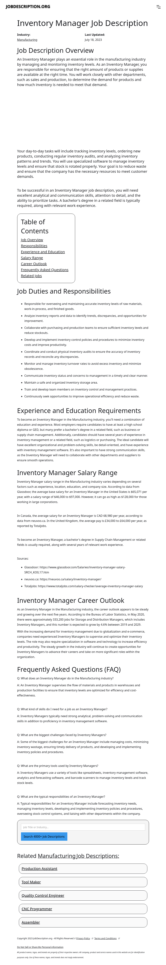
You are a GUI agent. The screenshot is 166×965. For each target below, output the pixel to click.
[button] (159, 7)
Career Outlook (34, 263)
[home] (28, 7)
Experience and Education (43, 251)
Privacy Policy (83, 938)
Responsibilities (34, 245)
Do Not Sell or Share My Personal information (40, 947)
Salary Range (32, 257)
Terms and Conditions (105, 938)
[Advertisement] (83, 114)
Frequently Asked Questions (45, 269)
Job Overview (32, 239)
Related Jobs (31, 275)
